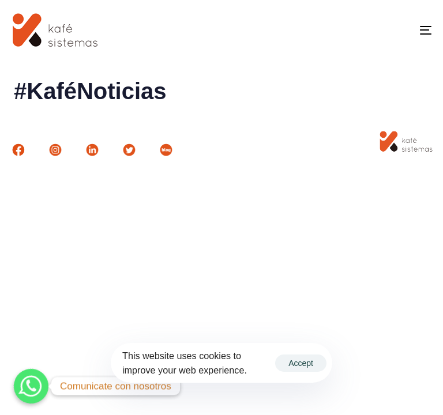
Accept (300, 363)
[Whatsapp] (31, 386)
